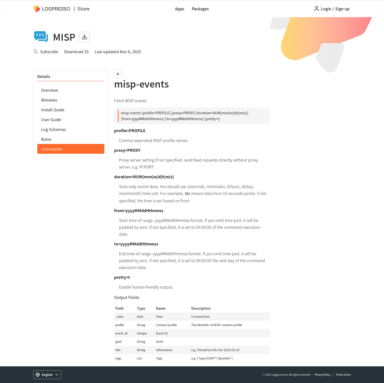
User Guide (51, 119)
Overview (49, 90)
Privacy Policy (322, 374)
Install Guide (52, 110)
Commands (51, 149)
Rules (46, 139)
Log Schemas (53, 129)
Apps (179, 9)
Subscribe (49, 51)
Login (326, 9)
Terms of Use (343, 374)
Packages (200, 9)
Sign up (342, 9)
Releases (49, 100)
